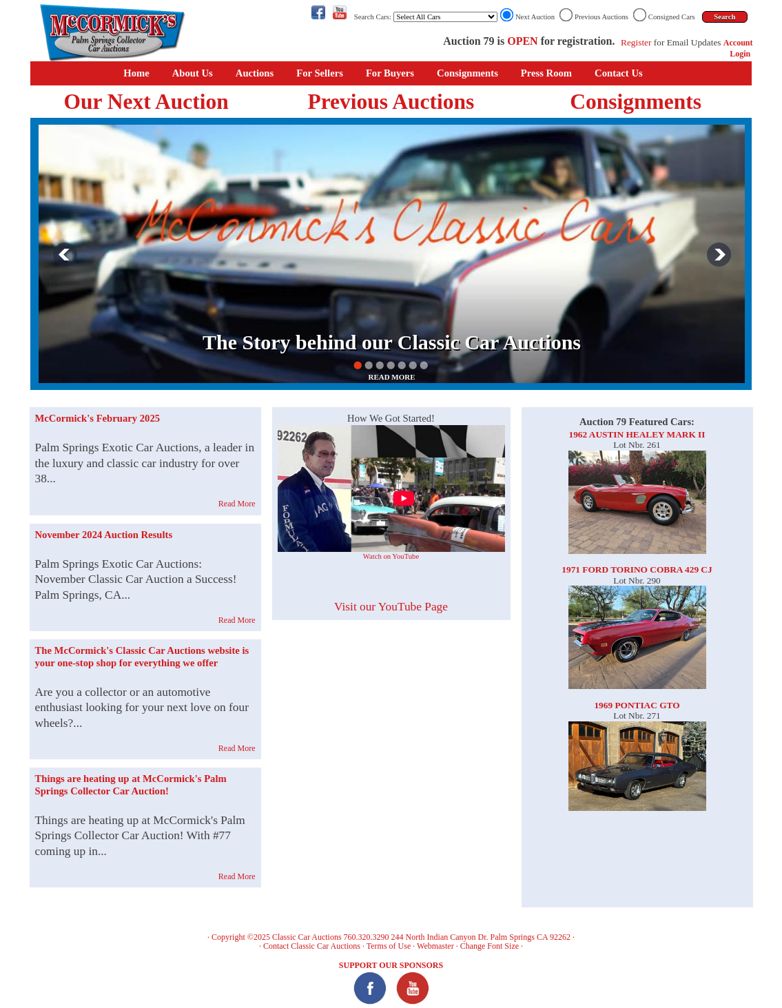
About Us (192, 73)
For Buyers (390, 73)
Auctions (255, 73)
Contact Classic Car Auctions (311, 946)
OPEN (522, 41)
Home (136, 73)
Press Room (546, 73)
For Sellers (319, 73)
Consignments (467, 73)
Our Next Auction (146, 102)
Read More (237, 503)
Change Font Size (489, 946)
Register (636, 42)
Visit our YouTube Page (391, 606)
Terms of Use (389, 946)
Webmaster (435, 946)
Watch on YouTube (391, 556)
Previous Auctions (390, 102)
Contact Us (619, 73)
